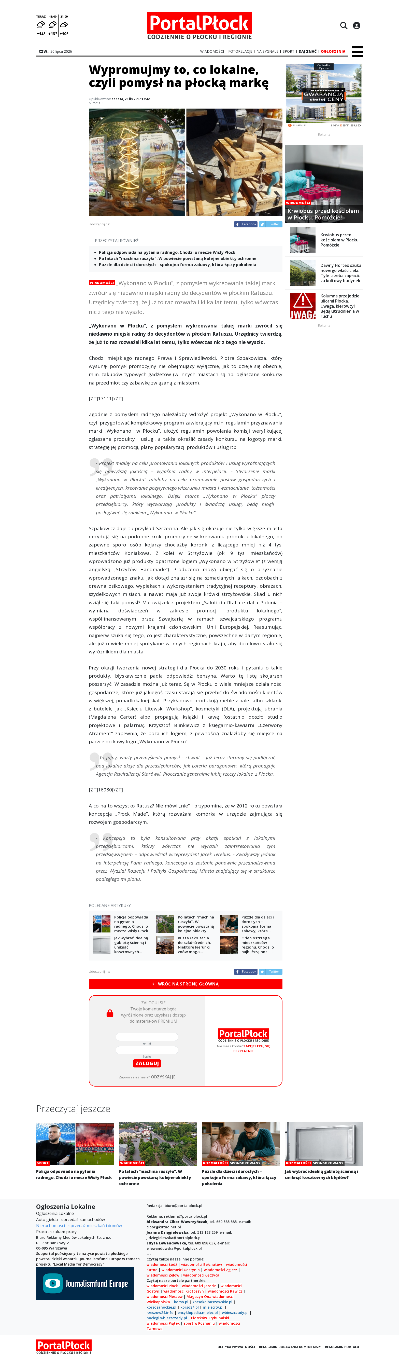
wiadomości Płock (162, 1285)
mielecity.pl (213, 1307)
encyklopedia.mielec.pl (198, 1312)
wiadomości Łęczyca (201, 1275)
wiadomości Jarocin (199, 1285)
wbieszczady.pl (235, 1312)
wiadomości (223, 1296)
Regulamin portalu (342, 1347)
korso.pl (181, 1301)
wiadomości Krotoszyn (183, 1291)
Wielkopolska (158, 1301)
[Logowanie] (356, 25)
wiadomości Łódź (162, 1264)
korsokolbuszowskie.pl (212, 1301)
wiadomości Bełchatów (201, 1264)
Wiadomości (102, 282)
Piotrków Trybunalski (210, 1317)
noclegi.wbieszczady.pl (167, 1317)
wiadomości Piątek (163, 1323)
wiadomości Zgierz (220, 1269)
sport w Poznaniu (199, 1323)
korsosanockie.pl (161, 1307)
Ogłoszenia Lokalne (55, 1213)
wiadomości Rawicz (225, 1291)
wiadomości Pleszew (164, 1296)
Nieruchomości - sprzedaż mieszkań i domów (79, 1225)
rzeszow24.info (160, 1312)
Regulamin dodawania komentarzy (290, 1347)
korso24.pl (189, 1307)
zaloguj (147, 1063)
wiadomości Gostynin (181, 1269)
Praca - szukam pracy (56, 1231)
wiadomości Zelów (163, 1275)
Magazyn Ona (199, 1296)
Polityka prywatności (235, 1347)
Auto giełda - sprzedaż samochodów (70, 1219)
